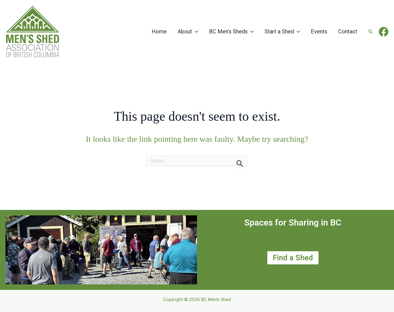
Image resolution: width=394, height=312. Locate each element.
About (188, 31)
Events (319, 31)
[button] (195, 31)
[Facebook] (384, 32)
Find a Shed (293, 257)
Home (159, 31)
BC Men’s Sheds (231, 31)
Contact (347, 31)
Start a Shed (282, 31)
